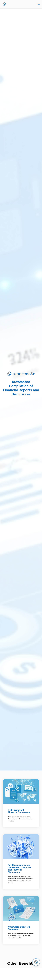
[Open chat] (36, 962)
